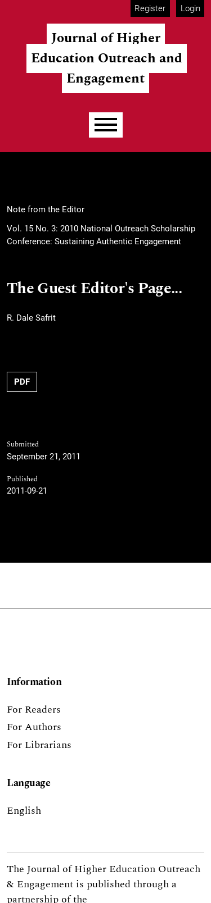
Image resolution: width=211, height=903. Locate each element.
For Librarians (39, 744)
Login (190, 8)
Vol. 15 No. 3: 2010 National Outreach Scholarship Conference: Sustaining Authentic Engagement (101, 235)
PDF (22, 382)
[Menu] (106, 125)
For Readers (34, 709)
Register (149, 8)
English (24, 810)
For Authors (34, 727)
